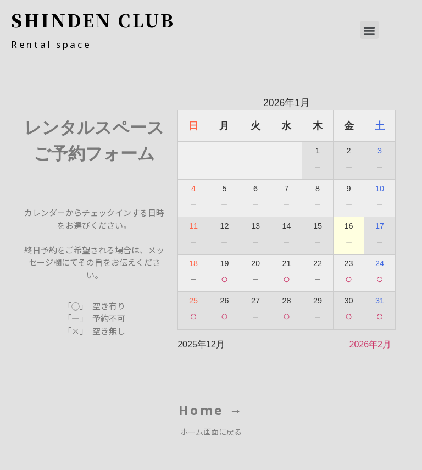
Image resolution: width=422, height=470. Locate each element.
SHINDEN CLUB (93, 19)
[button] (369, 30)
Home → (211, 410)
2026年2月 (370, 344)
